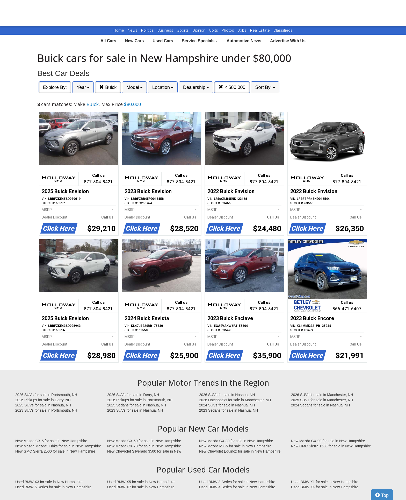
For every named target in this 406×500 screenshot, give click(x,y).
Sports (183, 30)
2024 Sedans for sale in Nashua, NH (320, 405)
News (132, 30)
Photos (228, 30)
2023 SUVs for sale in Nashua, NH (135, 410)
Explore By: (55, 87)
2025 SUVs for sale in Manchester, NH (322, 400)
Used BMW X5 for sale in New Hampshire (141, 482)
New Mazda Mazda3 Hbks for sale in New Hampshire (58, 446)
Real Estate (260, 30)
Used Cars (163, 41)
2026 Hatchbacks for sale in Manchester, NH (235, 400)
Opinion (199, 30)
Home (118, 30)
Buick (108, 87)
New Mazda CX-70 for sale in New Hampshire (144, 446)
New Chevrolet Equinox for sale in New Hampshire (239, 451)
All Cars (108, 41)
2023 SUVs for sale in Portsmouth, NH (46, 410)
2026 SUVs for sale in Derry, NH (133, 395)
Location (162, 87)
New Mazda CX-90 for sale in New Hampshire (328, 441)
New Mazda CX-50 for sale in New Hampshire (144, 441)
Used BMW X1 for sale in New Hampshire (324, 482)
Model (134, 87)
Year (83, 87)
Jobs (243, 30)
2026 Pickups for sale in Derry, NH (43, 400)
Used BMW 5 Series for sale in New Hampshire (53, 487)
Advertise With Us (288, 41)
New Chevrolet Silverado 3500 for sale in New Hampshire (144, 451)
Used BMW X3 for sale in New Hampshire (49, 482)
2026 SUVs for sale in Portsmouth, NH (46, 395)
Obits (214, 30)
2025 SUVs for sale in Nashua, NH (43, 405)
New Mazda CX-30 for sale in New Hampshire (236, 441)
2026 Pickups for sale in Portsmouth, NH (139, 400)
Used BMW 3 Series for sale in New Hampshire (237, 482)
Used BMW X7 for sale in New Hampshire (141, 487)
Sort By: (265, 87)
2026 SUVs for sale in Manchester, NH (322, 395)
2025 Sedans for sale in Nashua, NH (136, 405)
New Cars (134, 41)
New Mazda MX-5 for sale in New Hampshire (235, 446)
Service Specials (200, 41)
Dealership (196, 87)
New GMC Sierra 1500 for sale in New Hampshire (331, 446)
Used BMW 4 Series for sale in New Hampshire (237, 487)
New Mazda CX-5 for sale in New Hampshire (51, 441)
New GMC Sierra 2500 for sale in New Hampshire (55, 451)
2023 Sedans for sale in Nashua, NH (228, 410)
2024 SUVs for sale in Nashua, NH (227, 405)
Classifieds (283, 30)
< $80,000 (232, 87)
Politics (147, 30)
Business (165, 30)
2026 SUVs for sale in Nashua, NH (227, 395)
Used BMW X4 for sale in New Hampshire (324, 487)
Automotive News (244, 41)
